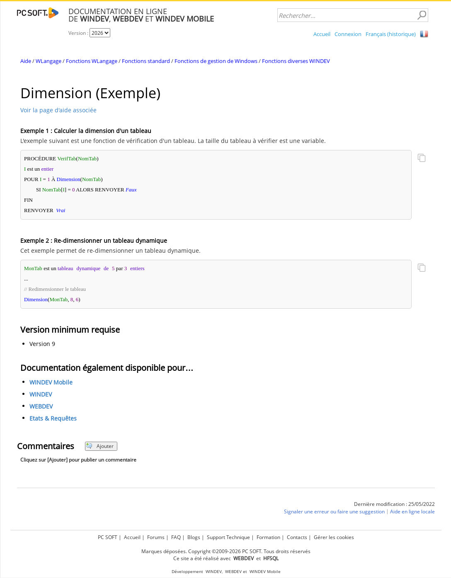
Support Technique (228, 537)
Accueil (321, 34)
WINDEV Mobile (51, 382)
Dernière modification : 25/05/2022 (394, 504)
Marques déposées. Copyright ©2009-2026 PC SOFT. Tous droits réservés (225, 551)
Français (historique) (391, 34)
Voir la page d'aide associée (58, 110)
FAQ (176, 537)
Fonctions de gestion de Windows (216, 61)
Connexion (348, 34)
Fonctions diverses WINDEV (296, 61)
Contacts (297, 537)
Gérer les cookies (334, 537)
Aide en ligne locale (412, 511)
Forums (156, 537)
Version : (79, 32)
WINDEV (40, 394)
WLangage (48, 61)
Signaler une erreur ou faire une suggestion (334, 511)
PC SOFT (107, 537)
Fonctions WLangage (91, 61)
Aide (25, 61)
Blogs (193, 537)
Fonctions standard (146, 61)
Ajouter (100, 446)
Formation (268, 537)
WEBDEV (41, 406)
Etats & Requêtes (53, 418)
